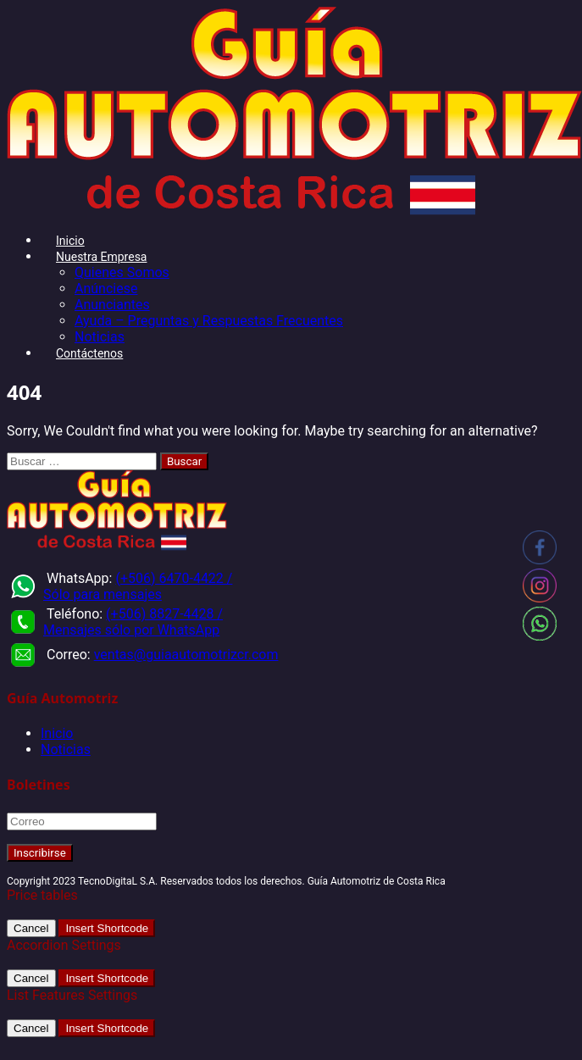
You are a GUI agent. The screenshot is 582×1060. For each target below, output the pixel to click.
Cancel (31, 928)
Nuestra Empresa (101, 257)
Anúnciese (106, 288)
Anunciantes (112, 305)
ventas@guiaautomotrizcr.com (186, 655)
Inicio (70, 240)
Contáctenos (89, 353)
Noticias (100, 337)
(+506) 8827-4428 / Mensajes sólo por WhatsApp (133, 622)
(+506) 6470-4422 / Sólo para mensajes (137, 586)
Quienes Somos (122, 272)
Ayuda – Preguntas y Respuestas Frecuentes (209, 321)
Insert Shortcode (106, 928)
